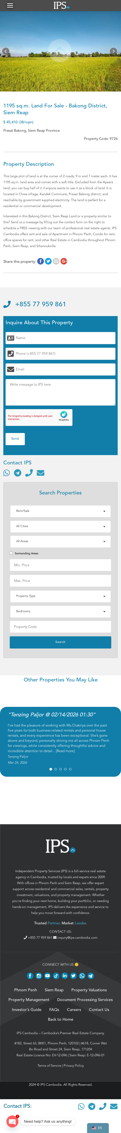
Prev (6, 52)
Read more (65, 751)
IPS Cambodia (27, 1033)
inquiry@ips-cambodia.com (75, 938)
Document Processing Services (85, 1000)
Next (114, 52)
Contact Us (99, 1010)
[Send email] (40, 473)
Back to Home (60, 1020)
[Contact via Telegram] (17, 473)
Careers (74, 1010)
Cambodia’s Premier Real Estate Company (72, 1033)
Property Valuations (89, 990)
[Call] (29, 473)
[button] (10, 5)
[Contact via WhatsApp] (6, 473)
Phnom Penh (48, 883)
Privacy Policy (74, 1066)
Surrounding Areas (24, 553)
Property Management (28, 1000)
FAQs (54, 1010)
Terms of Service (49, 1066)
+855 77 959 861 (34, 304)
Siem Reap (72, 883)
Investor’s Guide (26, 1010)
